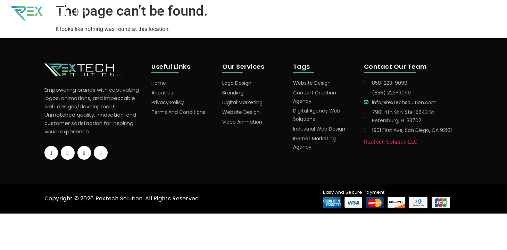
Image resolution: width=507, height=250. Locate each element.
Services (356, 13)
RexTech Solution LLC (390, 142)
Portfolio (391, 13)
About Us (426, 13)
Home (326, 13)
